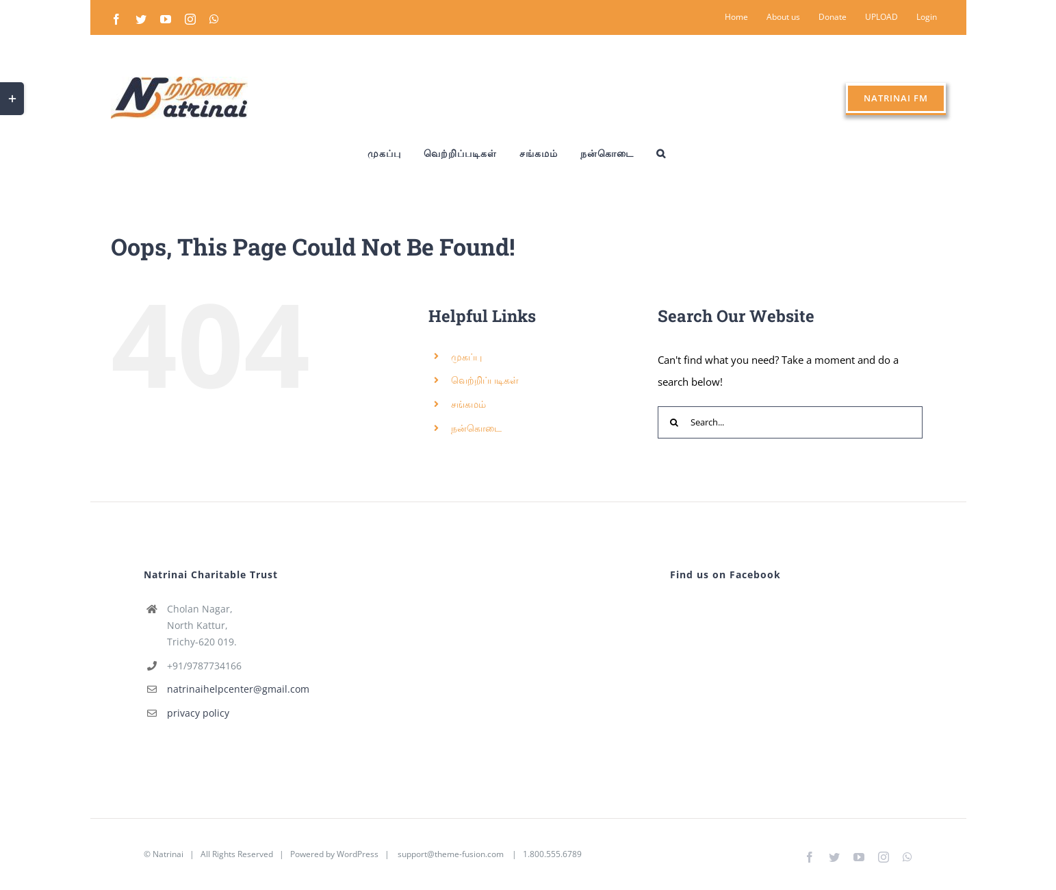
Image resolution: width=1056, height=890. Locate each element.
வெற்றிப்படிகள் (485, 379)
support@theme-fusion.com (451, 854)
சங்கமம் (468, 403)
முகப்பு (466, 356)
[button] (661, 153)
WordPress (357, 854)
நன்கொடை (476, 427)
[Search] (674, 422)
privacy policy (198, 712)
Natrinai (168, 854)
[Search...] (790, 422)
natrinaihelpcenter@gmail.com (238, 688)
